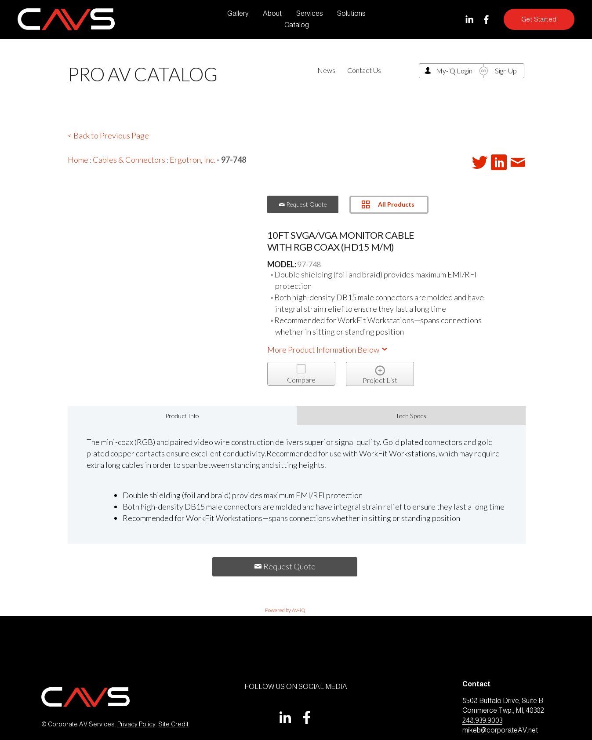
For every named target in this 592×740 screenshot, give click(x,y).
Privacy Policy (136, 724)
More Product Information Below (328, 349)
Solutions (351, 13)
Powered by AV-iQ (285, 610)
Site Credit (173, 724)
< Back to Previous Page (108, 135)
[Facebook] (486, 19)
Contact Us (364, 70)
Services (309, 13)
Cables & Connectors (129, 159)
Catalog (296, 25)
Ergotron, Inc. (192, 159)
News (326, 70)
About (272, 13)
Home (78, 159)
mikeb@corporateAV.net (500, 730)
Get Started (539, 19)
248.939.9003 (482, 720)
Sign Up (506, 70)
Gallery (238, 13)
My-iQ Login (454, 70)
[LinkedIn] (469, 19)
